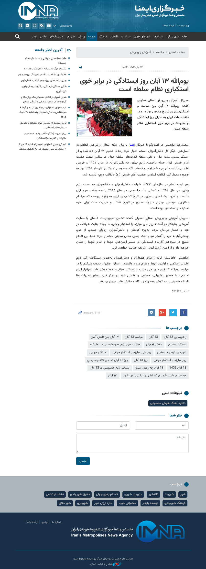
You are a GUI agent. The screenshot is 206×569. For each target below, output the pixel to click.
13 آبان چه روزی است (149, 368)
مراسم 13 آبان (134, 337)
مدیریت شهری (133, 494)
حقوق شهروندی (80, 494)
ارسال (83, 460)
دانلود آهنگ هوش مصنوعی (167, 403)
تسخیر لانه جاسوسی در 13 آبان (109, 368)
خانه (184, 36)
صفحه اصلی (177, 52)
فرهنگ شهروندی (174, 503)
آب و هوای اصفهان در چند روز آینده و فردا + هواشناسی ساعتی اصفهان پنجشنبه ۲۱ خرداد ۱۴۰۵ (42, 112)
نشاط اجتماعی (55, 494)
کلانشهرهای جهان (107, 494)
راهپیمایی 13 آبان (175, 337)
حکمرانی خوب (127, 503)
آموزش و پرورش (140, 52)
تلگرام (27, 26)
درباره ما (56, 522)
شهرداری (82, 503)
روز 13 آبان (141, 360)
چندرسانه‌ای (57, 36)
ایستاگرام (34, 26)
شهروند (169, 494)
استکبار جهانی (98, 352)
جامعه (92, 36)
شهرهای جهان (142, 36)
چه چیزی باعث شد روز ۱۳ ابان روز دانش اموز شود (154, 375)
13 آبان (153, 337)
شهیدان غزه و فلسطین (171, 352)
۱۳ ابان (112, 375)
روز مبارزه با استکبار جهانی (170, 360)
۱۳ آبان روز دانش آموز (105, 337)
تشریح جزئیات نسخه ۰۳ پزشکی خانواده (45, 69)
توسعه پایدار (150, 503)
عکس (43, 36)
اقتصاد (114, 36)
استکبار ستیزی (177, 344)
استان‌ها (158, 36)
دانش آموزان (154, 344)
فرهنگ (103, 36)
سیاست (125, 36)
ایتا (20, 26)
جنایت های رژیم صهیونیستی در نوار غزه (115, 344)
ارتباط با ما (32, 522)
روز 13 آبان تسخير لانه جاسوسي (107, 360)
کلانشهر (153, 494)
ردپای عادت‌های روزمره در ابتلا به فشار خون (43, 81)
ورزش (81, 36)
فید (41, 26)
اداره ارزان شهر (103, 503)
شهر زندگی (173, 36)
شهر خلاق (65, 503)
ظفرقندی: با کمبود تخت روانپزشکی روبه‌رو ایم (42, 75)
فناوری (71, 36)
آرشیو (48, 26)
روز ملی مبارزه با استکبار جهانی (132, 352)
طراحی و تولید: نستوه (105, 564)
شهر (182, 494)
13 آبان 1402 (177, 368)
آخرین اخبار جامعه (49, 50)
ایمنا (147, 11)
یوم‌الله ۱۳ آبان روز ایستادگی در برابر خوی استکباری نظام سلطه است (134, 85)
